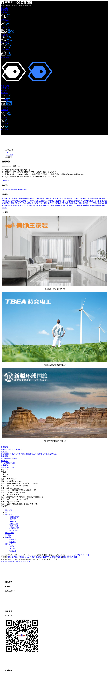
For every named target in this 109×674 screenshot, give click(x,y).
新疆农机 (4, 559)
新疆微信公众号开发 (27, 557)
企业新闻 (4, 463)
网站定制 (24, 454)
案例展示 (4, 456)
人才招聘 (9, 155)
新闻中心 (4, 461)
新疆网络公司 (57, 557)
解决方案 (4, 452)
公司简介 (4, 449)
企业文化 (11, 449)
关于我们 (4, 447)
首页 (8, 152)
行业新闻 (11, 463)
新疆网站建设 (13, 557)
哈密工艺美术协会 (54, 559)
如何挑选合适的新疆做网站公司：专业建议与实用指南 (62, 205)
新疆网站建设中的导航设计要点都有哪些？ (27, 203)
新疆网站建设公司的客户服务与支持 (27, 205)
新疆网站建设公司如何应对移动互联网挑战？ (56, 199)
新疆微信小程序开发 (43, 557)
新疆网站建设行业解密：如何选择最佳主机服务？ (63, 201)
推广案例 (4, 458)
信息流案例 (12, 458)
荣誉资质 (19, 449)
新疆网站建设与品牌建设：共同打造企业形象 (26, 201)
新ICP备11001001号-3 (82, 555)
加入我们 (11, 467)
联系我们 (4, 465)
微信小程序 (41, 454)
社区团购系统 (51, 454)
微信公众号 (32, 454)
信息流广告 (16, 454)
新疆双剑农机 (26, 559)
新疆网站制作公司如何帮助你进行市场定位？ (61, 203)
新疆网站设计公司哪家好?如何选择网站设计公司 (20, 199)
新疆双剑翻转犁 (14, 559)
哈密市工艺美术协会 (39, 559)
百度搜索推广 (6, 454)
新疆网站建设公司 (70, 557)
